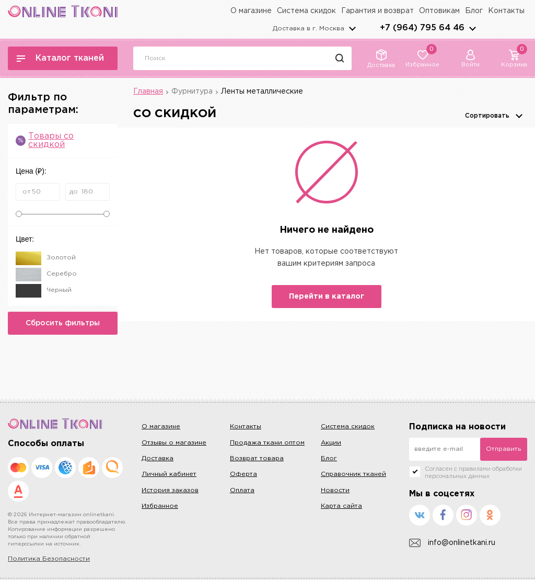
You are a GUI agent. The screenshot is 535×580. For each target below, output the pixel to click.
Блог (474, 11)
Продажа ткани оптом (267, 443)
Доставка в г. (308, 28)
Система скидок (306, 11)
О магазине (251, 11)
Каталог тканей (60, 58)
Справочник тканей (353, 474)
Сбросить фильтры (63, 323)
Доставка (157, 458)
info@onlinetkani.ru (452, 543)
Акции (331, 443)
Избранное (160, 506)
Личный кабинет (169, 474)
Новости (335, 490)
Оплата (242, 490)
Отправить (503, 449)
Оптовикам (439, 11)
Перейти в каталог (326, 296)
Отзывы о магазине (174, 443)
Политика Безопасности (49, 559)
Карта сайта (341, 506)
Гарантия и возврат (377, 11)
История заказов (170, 490)
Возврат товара (257, 458)
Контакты (506, 11)
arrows (472, 28)
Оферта (243, 474)
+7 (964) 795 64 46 (422, 28)
